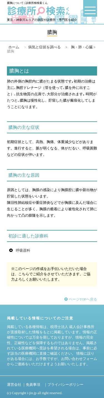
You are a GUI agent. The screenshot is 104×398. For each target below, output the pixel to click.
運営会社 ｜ (16, 385)
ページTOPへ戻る (80, 299)
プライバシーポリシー (65, 385)
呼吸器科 (23, 250)
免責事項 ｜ (36, 385)
